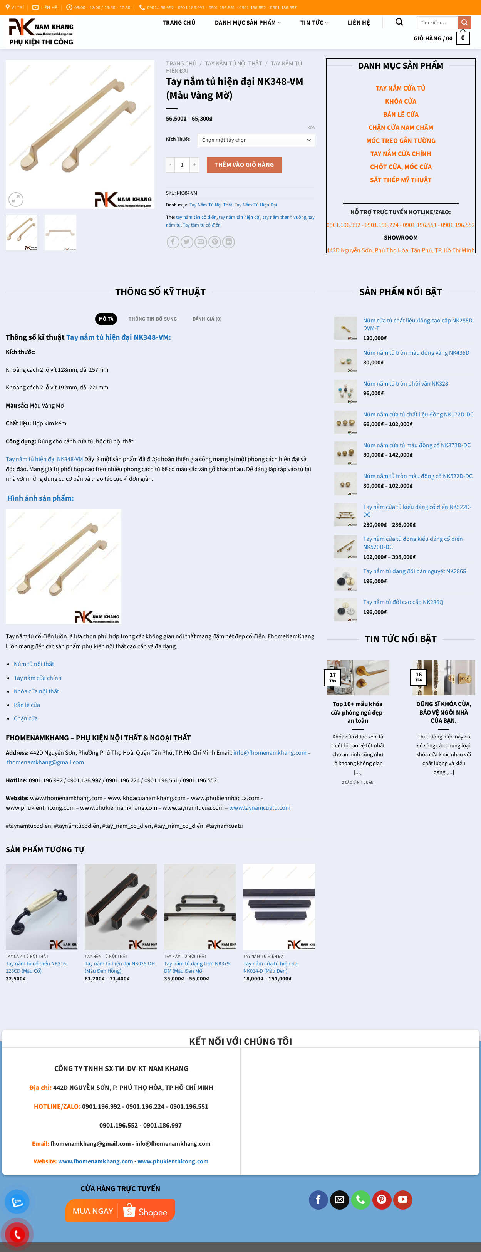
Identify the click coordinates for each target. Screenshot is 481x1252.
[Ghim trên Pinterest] (214, 242)
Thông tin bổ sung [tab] (153, 319)
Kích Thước (178, 139)
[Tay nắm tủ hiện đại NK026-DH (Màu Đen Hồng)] (120, 907)
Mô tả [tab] (106, 319)
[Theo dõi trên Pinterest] (382, 1200)
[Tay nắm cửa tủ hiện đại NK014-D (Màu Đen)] (279, 907)
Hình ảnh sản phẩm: (40, 498)
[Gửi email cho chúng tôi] (339, 1200)
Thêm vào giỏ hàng (244, 165)
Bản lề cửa (27, 705)
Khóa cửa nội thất (36, 691)
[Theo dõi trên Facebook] (318, 1200)
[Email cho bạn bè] (200, 242)
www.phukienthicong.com (173, 1161)
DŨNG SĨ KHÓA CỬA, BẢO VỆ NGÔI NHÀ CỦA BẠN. (443, 712)
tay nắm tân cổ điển (196, 217)
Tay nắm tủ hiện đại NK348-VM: (118, 337)
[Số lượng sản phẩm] (182, 165)
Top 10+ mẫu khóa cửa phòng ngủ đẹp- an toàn (358, 712)
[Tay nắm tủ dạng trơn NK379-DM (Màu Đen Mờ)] (200, 907)
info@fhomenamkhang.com (270, 753)
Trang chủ (179, 22)
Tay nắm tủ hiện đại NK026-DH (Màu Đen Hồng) (120, 967)
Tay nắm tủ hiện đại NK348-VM (44, 459)
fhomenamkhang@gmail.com (45, 762)
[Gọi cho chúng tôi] (360, 1200)
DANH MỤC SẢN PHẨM (248, 22)
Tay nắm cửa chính (38, 678)
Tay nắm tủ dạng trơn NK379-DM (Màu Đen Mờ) (197, 967)
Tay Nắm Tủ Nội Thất (233, 63)
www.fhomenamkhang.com (95, 1161)
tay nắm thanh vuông (284, 217)
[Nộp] (464, 22)
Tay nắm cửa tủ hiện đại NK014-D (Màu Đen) (271, 967)
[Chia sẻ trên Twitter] (187, 242)
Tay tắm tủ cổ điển (202, 225)
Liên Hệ (359, 22)
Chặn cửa (26, 718)
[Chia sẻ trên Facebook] (173, 242)
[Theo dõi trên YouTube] (402, 1200)
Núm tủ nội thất (34, 664)
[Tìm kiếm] (399, 22)
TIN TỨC (314, 22)
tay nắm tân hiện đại (239, 217)
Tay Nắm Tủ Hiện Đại (256, 204)
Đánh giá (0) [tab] (207, 319)
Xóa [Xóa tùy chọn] (311, 128)
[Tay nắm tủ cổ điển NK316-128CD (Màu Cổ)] (41, 907)
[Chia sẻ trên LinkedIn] (228, 242)
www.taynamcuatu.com (259, 808)
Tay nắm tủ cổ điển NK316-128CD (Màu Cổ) (36, 967)
